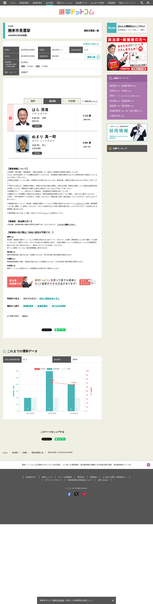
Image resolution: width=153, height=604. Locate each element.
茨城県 (25, 452)
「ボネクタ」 (79, 203)
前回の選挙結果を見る (49, 298)
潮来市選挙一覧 (91, 30)
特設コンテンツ (127, 3)
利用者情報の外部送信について (80, 480)
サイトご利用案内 (65, 477)
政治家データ (81, 3)
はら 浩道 (53, 111)
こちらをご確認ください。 (66, 224)
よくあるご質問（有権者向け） (114, 477)
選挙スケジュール (64, 3)
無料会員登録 (58, 600)
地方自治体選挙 (59, 306)
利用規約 (93, 477)
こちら (45, 213)
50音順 (71, 101)
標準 (33, 101)
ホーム (5, 452)
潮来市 (25, 316)
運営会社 (80, 477)
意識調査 (111, 3)
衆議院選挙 (24, 3)
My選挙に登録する (91, 44)
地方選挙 (49, 3)
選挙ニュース (47, 477)
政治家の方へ (31, 477)
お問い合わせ (103, 480)
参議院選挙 (37, 3)
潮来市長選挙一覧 (37, 452)
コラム (13, 3)
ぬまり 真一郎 (53, 138)
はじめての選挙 (97, 3)
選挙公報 (91, 57)
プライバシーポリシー (53, 480)
